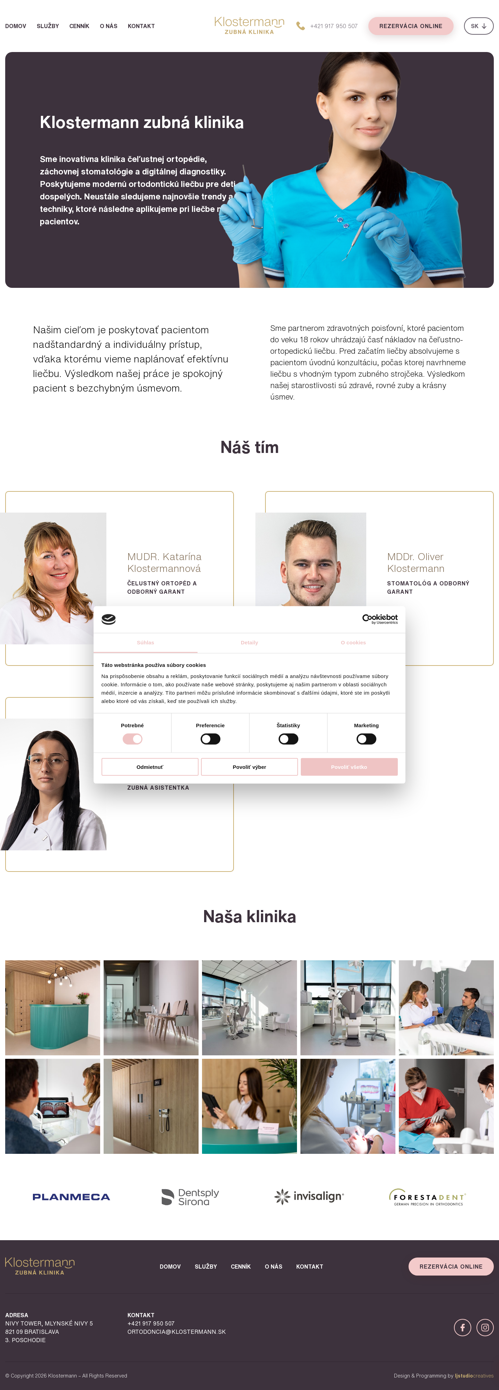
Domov (15, 26)
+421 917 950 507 (151, 1323)
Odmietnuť (150, 767)
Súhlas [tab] (145, 642)
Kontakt (141, 26)
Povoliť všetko (349, 767)
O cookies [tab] (353, 642)
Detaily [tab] (249, 642)
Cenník (79, 26)
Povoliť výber (249, 767)
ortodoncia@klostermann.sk (177, 1332)
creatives (474, 1375)
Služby (48, 26)
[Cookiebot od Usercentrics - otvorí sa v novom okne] (367, 619)
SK (479, 26)
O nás (108, 26)
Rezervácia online (411, 26)
